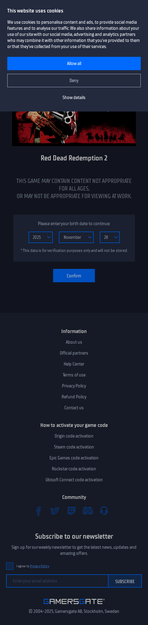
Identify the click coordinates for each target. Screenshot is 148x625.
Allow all (74, 63)
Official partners (74, 353)
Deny (74, 80)
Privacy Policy (74, 386)
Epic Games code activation (74, 458)
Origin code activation (74, 436)
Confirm (74, 276)
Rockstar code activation (74, 469)
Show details (74, 97)
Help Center (74, 364)
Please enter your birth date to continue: (74, 224)
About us (74, 342)
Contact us (74, 408)
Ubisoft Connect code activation (74, 480)
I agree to (32, 566)
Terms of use (74, 375)
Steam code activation (74, 447)
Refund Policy (74, 397)
